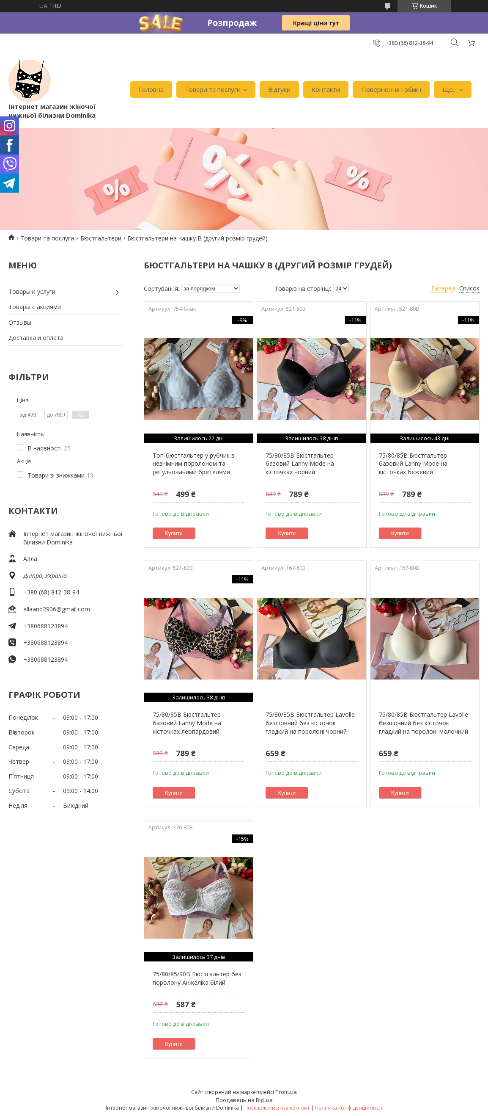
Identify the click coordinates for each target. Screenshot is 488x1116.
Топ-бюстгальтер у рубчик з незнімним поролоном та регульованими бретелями (193, 463)
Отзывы (19, 322)
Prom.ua (286, 1092)
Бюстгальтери (100, 238)
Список (469, 288)
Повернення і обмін (391, 89)
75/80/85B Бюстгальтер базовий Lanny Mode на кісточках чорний (300, 463)
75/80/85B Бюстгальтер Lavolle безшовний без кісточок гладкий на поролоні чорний (310, 722)
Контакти (326, 89)
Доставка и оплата (35, 338)
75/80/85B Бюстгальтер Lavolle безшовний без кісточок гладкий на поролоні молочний (423, 722)
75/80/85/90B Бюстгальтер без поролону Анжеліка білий (197, 978)
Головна (151, 89)
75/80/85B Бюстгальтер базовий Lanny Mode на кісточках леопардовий (187, 722)
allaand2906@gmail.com (56, 609)
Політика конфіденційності (348, 1107)
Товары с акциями (34, 307)
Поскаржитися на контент (277, 1107)
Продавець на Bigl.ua (244, 1100)
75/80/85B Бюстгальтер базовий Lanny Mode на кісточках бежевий (413, 463)
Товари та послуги (213, 89)
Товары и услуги (31, 291)
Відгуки (279, 89)
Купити (174, 533)
